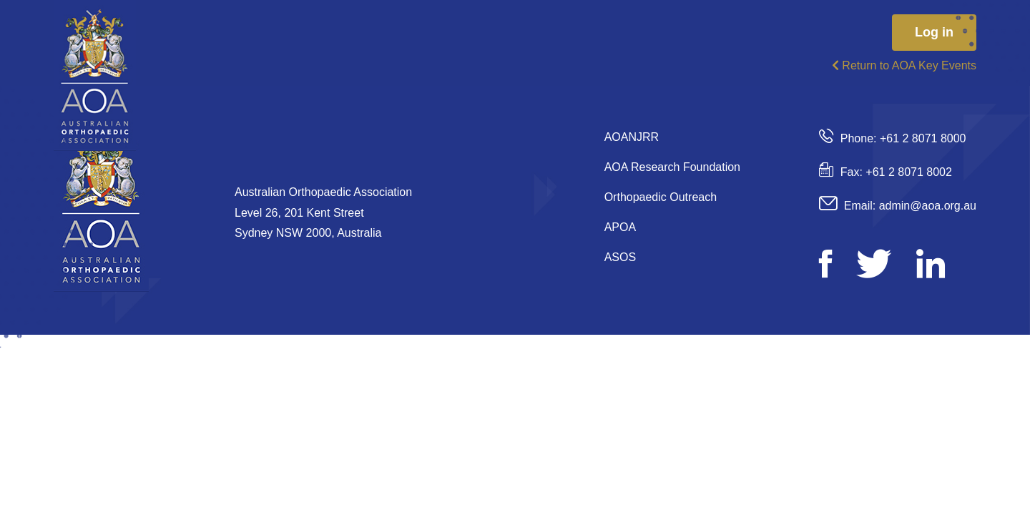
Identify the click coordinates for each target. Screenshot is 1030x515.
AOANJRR (631, 137)
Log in (934, 32)
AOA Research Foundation (672, 167)
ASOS (620, 257)
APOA (620, 227)
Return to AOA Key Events (904, 65)
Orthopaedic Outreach (660, 197)
